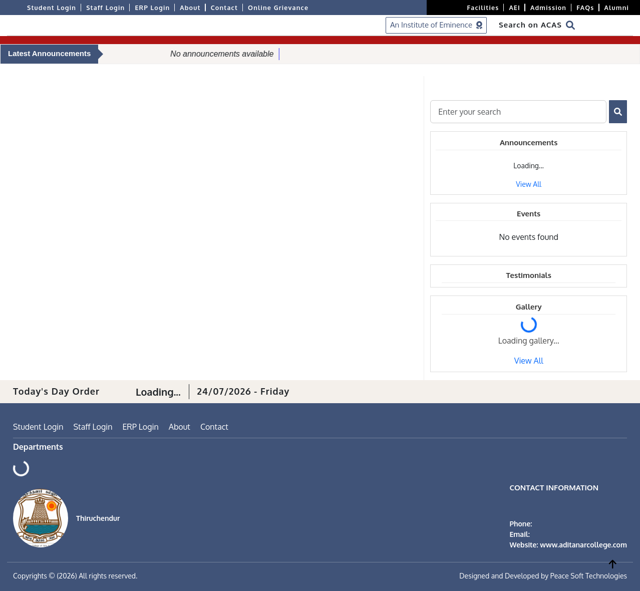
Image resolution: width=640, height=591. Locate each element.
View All (528, 184)
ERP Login (152, 8)
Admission (548, 8)
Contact (224, 8)
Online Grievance (278, 8)
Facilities (483, 8)
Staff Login (105, 8)
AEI (514, 8)
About (190, 8)
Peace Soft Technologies (588, 575)
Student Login (51, 8)
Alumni (616, 8)
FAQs (585, 8)
